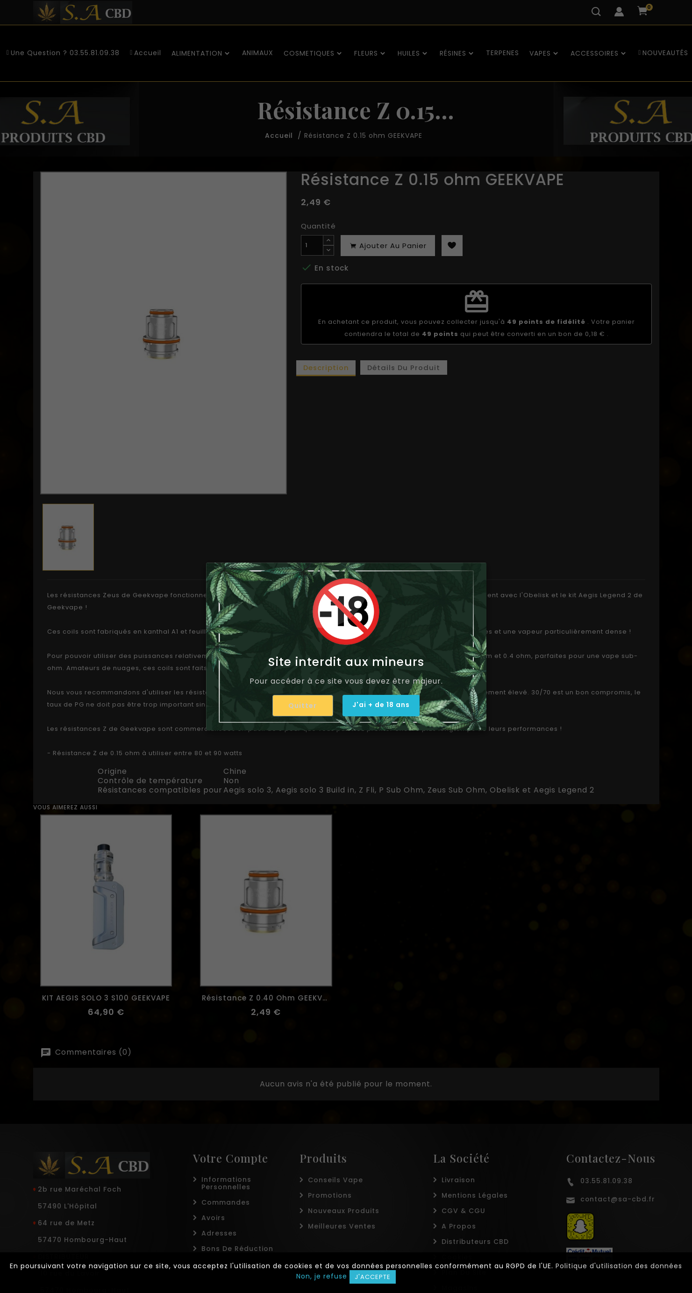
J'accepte (373, 1276)
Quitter (299, 705)
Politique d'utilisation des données (619, 1266)
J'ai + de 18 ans (381, 705)
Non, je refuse (321, 1276)
